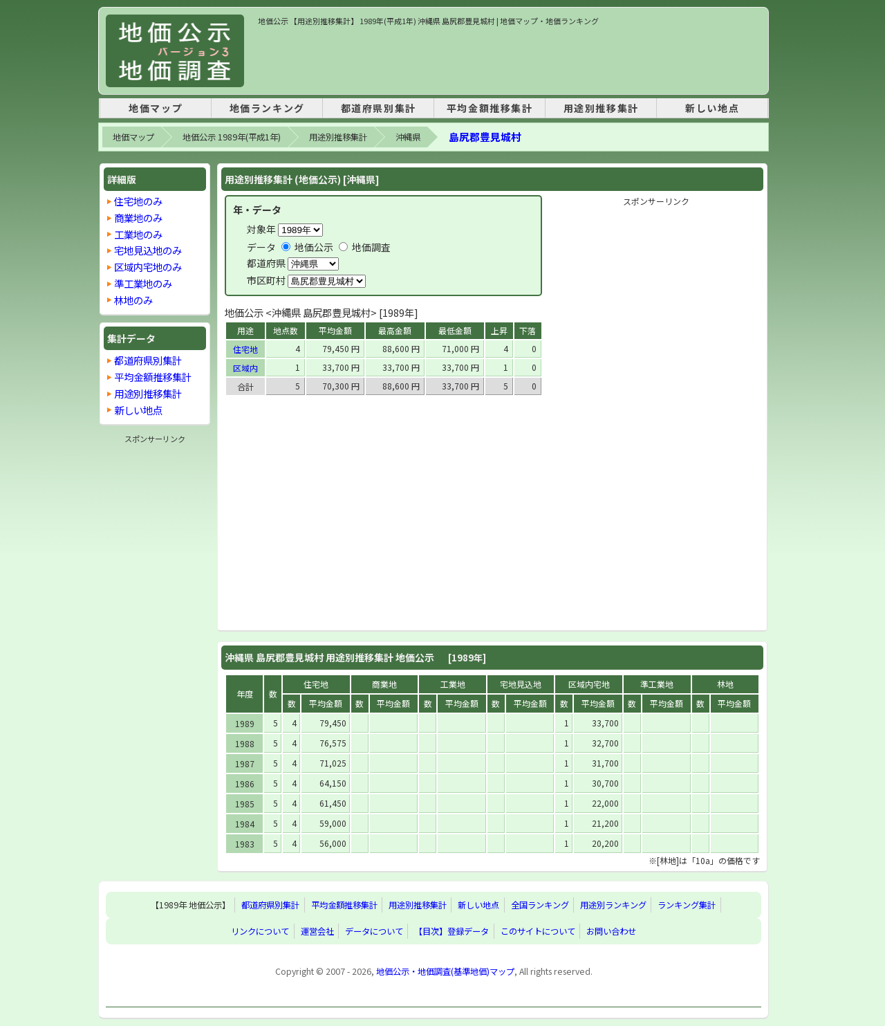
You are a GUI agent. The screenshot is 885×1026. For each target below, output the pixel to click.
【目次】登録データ (451, 931)
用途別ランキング (613, 905)
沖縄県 (407, 137)
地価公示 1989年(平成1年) (232, 137)
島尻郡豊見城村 (485, 136)
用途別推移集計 (601, 108)
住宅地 (245, 349)
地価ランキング (267, 108)
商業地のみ (138, 217)
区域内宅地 (589, 684)
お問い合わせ (611, 931)
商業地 (384, 684)
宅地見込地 (520, 684)
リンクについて (260, 931)
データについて (374, 931)
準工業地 (656, 684)
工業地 (452, 684)
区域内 (245, 368)
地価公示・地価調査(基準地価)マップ (445, 971)
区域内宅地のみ (148, 266)
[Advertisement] (509, 58)
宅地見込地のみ (148, 250)
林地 (725, 684)
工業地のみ (138, 234)
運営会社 (317, 931)
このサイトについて (538, 931)
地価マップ (156, 108)
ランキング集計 (687, 905)
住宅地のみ (138, 201)
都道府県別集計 (378, 108)
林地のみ (133, 300)
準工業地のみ (143, 283)
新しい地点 (712, 108)
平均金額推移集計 (490, 108)
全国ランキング (540, 905)
